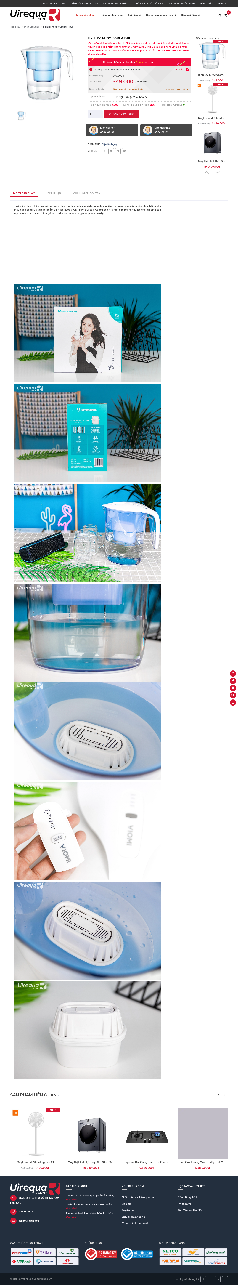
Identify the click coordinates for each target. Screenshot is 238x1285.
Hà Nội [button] (120, 97)
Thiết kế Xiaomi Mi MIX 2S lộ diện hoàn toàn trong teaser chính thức (106, 1204)
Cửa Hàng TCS (187, 1197)
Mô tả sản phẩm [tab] (24, 193)
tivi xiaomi (184, 1203)
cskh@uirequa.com (29, 1221)
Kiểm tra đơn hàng (112, 15)
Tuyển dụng (129, 1210)
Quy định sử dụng (133, 1216)
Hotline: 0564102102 (54, 4)
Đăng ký (223, 4)
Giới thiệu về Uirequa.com (139, 1197)
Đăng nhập (206, 4)
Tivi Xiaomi (134, 15)
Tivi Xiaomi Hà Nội (190, 1210)
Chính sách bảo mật (135, 1223)
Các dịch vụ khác (177, 89)
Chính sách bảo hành (182, 4)
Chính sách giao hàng (116, 4)
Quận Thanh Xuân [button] (138, 97)
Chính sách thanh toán (84, 4)
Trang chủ (15, 27)
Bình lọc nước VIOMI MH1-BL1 (217, 75)
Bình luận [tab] (54, 193)
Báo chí (127, 1203)
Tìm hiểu (178, 70)
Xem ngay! (150, 62)
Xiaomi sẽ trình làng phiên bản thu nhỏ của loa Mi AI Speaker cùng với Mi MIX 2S (113, 1213)
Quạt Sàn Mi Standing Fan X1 (216, 118)
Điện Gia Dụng (31, 27)
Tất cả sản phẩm (85, 15)
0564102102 (26, 1212)
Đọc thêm (72, 1199)
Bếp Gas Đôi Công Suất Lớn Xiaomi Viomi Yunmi (154, 1162)
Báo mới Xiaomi (190, 15)
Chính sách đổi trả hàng (149, 4)
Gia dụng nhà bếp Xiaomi (161, 15)
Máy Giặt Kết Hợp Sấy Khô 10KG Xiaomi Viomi (97, 1162)
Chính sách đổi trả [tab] (86, 193)
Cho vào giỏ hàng (121, 114)
